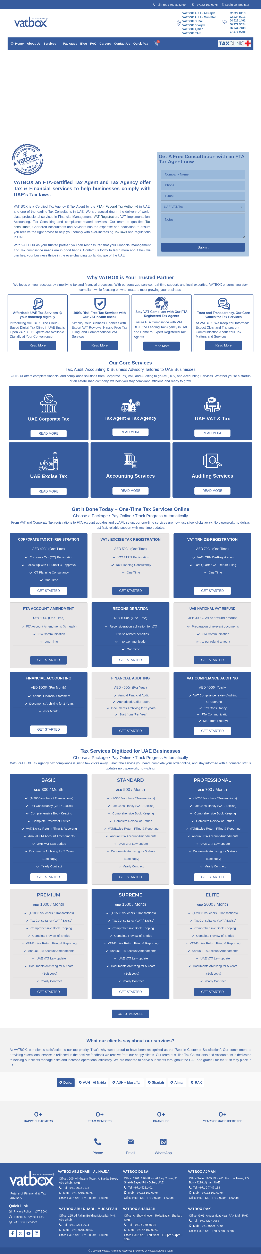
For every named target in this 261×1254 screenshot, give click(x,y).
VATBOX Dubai (192, 21)
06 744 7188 (237, 28)
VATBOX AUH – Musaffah (199, 17)
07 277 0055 (237, 31)
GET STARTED (48, 591)
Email (130, 1153)
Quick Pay (140, 43)
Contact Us (122, 43)
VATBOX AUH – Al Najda (198, 13)
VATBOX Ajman (192, 29)
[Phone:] (203, 185)
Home (17, 43)
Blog (83, 43)
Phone (97, 1153)
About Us (34, 43)
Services (51, 43)
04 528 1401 (237, 20)
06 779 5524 (237, 24)
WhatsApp (163, 1153)
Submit (203, 247)
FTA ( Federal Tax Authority (116, 206)
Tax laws (121, 232)
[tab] (65, 1082)
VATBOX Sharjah (193, 25)
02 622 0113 (237, 13)
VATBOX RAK (191, 33)
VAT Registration (105, 216)
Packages (70, 43)
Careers (105, 43)
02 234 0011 (237, 16)
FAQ (93, 43)
